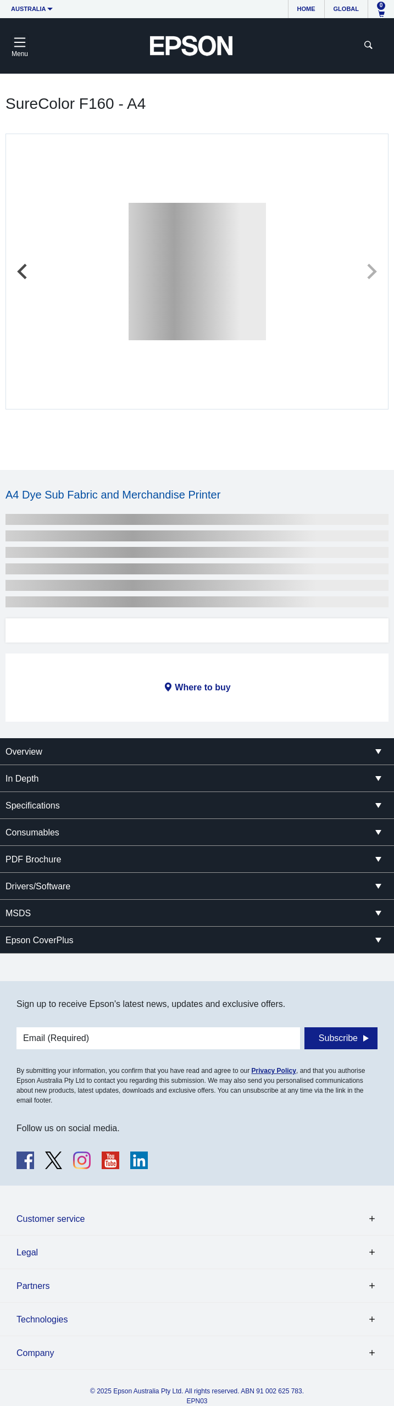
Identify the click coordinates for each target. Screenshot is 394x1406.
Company (35, 1353)
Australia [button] (28, 8)
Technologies (42, 1319)
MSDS (18, 913)
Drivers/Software (37, 886)
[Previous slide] (23, 271)
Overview (23, 751)
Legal (27, 1252)
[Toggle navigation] (20, 46)
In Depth (21, 778)
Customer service (50, 1219)
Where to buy (202, 687)
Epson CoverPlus (39, 940)
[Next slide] (371, 271)
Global (346, 8)
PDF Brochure (33, 859)
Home (306, 8)
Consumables (32, 832)
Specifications (32, 805)
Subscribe (338, 1038)
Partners (32, 1286)
